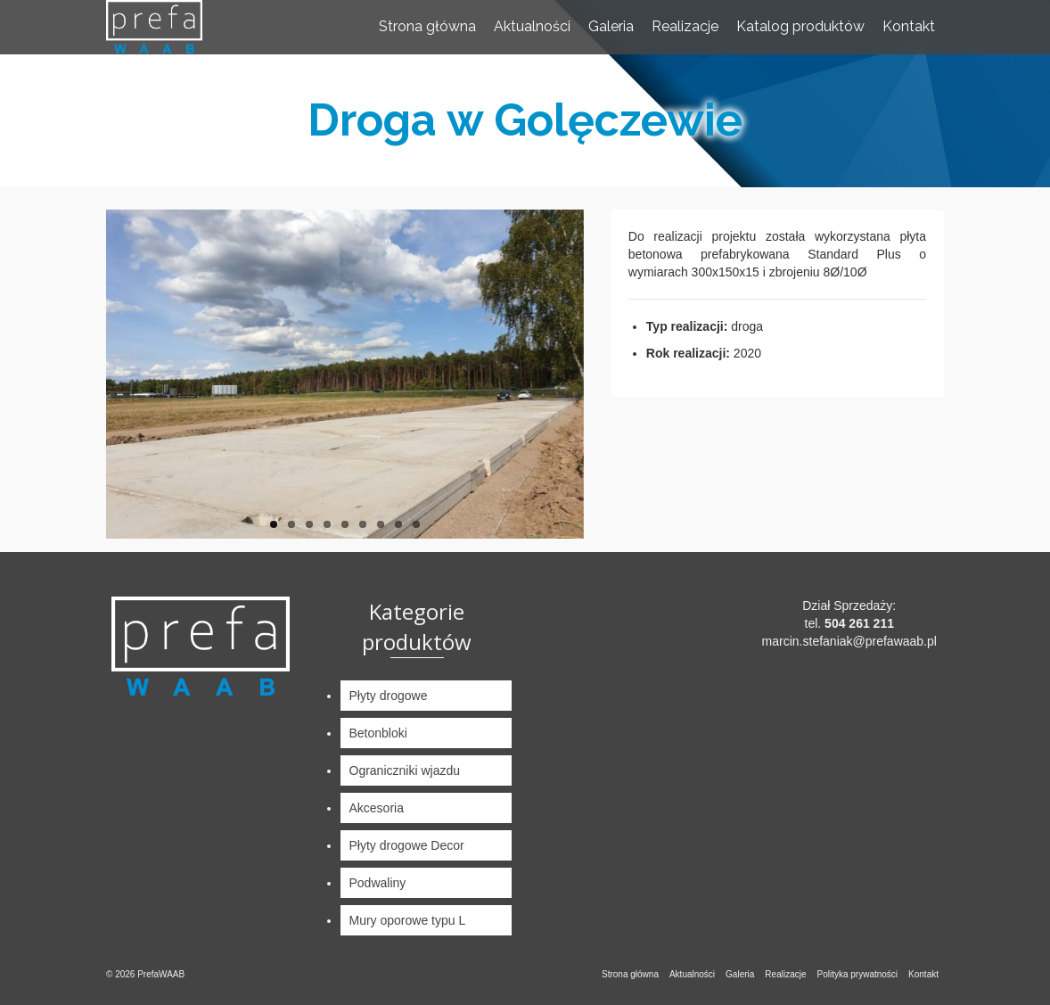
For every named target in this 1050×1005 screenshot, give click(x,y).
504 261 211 (859, 623)
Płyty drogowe (388, 695)
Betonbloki (378, 733)
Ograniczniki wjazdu (405, 770)
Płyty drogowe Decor (406, 845)
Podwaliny (377, 883)
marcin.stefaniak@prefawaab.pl (849, 641)
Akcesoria (376, 808)
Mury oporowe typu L (407, 920)
